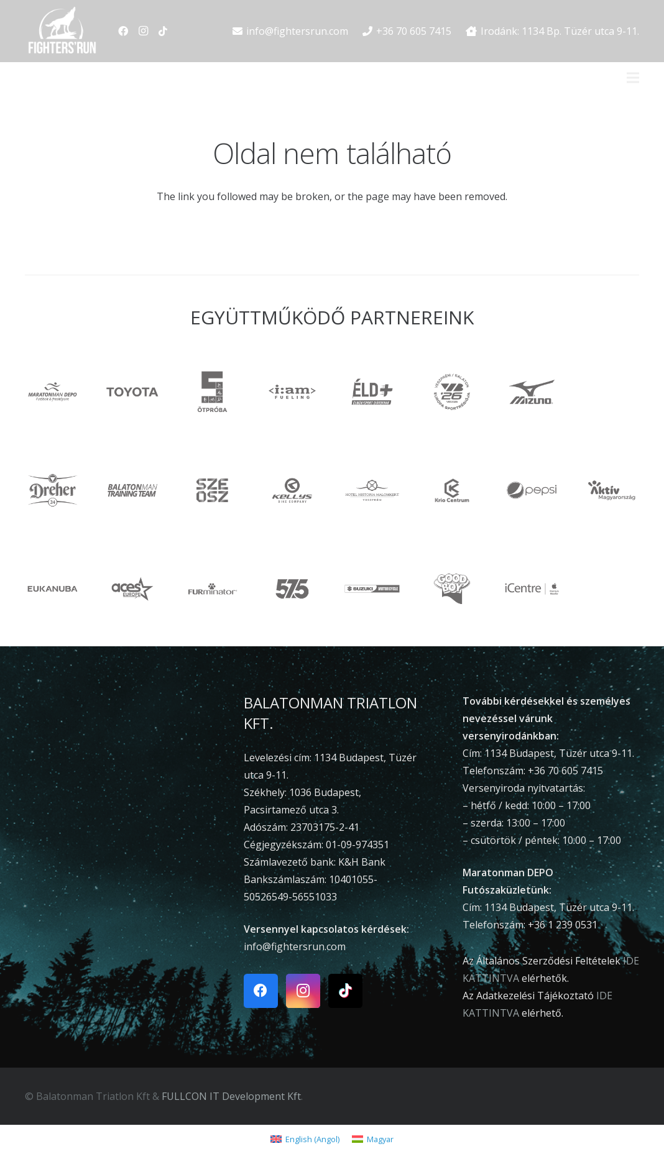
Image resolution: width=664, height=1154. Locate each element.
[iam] (292, 391)
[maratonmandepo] (52, 391)
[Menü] (633, 77)
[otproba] (212, 391)
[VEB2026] (452, 391)
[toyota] (132, 391)
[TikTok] (163, 31)
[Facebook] (123, 31)
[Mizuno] (532, 391)
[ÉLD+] (372, 391)
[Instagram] (143, 31)
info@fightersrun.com (295, 946)
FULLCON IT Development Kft (231, 1096)
